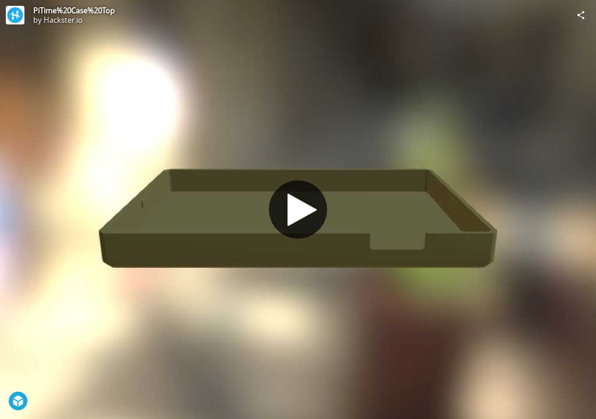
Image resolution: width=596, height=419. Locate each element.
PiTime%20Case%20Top (74, 10)
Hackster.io (63, 20)
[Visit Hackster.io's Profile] (15, 15)
